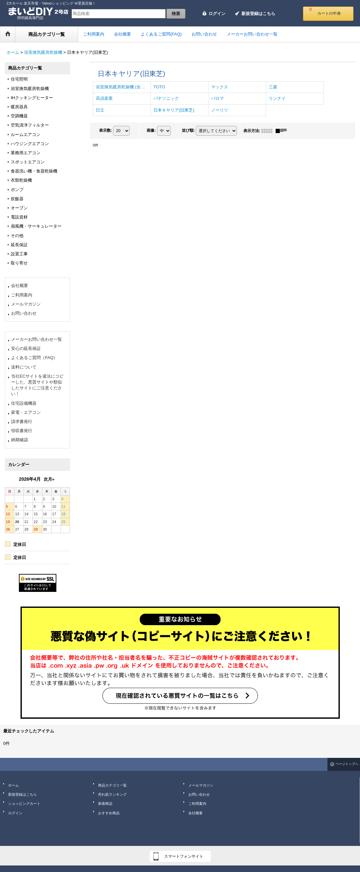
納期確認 (19, 439)
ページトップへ (347, 764)
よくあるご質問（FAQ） (34, 357)
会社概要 (19, 285)
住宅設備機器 (23, 403)
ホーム (13, 785)
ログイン (217, 13)
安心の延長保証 (26, 348)
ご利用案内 (21, 295)
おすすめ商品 (109, 813)
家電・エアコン (26, 412)
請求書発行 (21, 421)
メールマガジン (26, 304)
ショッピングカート (24, 803)
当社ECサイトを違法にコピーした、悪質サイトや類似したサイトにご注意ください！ (37, 385)
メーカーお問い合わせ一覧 (36, 339)
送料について (23, 367)
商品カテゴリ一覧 (112, 785)
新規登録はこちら (258, 13)
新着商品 (105, 803)
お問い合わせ (23, 313)
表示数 (105, 130)
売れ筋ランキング (112, 794)
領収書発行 (21, 430)
